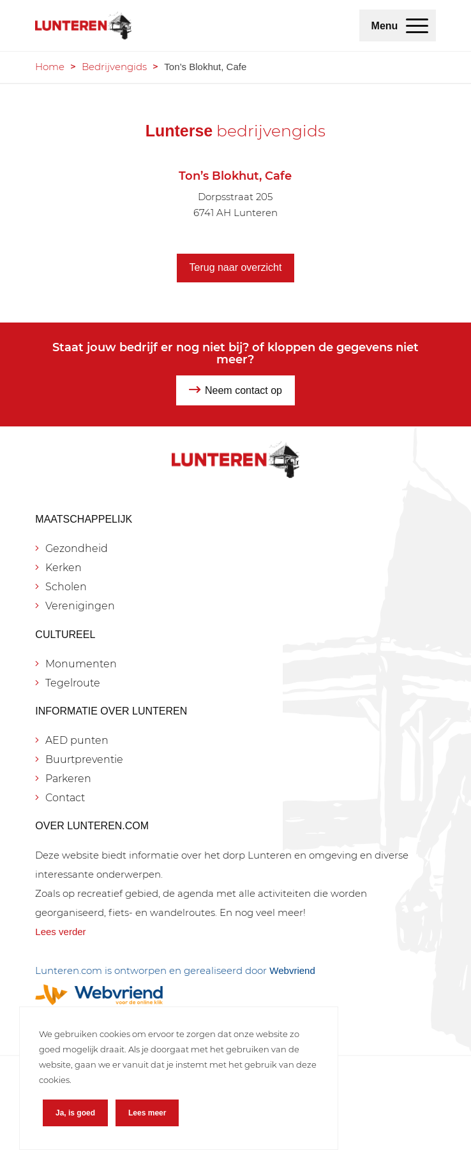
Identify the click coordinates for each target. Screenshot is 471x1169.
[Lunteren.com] (195, 25)
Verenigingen (80, 606)
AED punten (76, 740)
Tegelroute (72, 683)
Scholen (66, 587)
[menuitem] (417, 25)
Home (49, 67)
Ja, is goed (75, 1112)
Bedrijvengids (114, 67)
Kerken (63, 568)
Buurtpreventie (84, 759)
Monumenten (81, 664)
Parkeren (68, 779)
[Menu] (417, 25)
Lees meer (147, 1112)
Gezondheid (76, 548)
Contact (65, 798)
